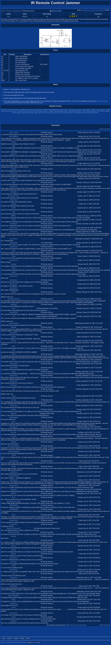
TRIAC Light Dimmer (98, 109)
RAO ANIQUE (13, 136)
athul (13, 146)
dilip (13, 359)
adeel (13, 565)
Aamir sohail (13, 132)
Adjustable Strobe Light (29, 112)
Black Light (63, 109)
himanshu (13, 385)
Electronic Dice (56, 112)
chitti (13, 219)
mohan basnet (13, 323)
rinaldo (13, 409)
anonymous (14, 178)
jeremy (13, 546)
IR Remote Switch (67, 112)
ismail (14, 455)
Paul (13, 497)
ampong (13, 264)
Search (25, 642)
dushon (13, 536)
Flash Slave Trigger (103, 111)
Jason (14, 354)
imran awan (13, 367)
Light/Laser (17, 11)
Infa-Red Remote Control (26, 111)
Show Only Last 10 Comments (76, 625)
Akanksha (13, 489)
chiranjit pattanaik (14, 299)
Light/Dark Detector (74, 111)
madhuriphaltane (13, 451)
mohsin (13, 292)
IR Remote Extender (92, 112)
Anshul (13, 400)
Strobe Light (16, 112)
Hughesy (14, 493)
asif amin (14, 561)
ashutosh (13, 304)
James (13, 617)
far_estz (13, 432)
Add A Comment (104, 129)
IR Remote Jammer (41, 111)
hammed (13, 413)
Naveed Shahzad (13, 532)
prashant (14, 621)
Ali (13, 316)
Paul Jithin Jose (13, 196)
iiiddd (13, 208)
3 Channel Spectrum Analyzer (10, 109)
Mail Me (18, 642)
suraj (13, 421)
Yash (13, 250)
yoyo (13, 396)
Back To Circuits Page (8, 642)
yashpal (13, 204)
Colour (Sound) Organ (89, 111)
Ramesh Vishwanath (13, 528)
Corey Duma (13, 461)
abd (13, 212)
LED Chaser (72, 109)
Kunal (13, 515)
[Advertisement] (95, 67)
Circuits (9, 11)
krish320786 (14, 312)
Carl (8, 16)
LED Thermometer (44, 112)
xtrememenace (13, 476)
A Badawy (13, 192)
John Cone (13, 173)
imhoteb (13, 327)
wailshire (13, 154)
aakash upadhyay (13, 446)
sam (13, 308)
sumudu (13, 442)
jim (14, 389)
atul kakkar (13, 586)
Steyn (14, 599)
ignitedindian (13, 417)
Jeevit (14, 607)
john (13, 540)
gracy (13, 371)
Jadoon (13, 336)
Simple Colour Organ (84, 109)
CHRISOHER (13, 505)
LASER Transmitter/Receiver (57, 111)
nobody (13, 142)
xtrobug (13, 169)
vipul (13, 182)
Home (3, 11)
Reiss (13, 256)
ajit (14, 350)
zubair (14, 272)
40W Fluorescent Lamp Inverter (31, 109)
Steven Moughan (13, 595)
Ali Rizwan (13, 223)
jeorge (14, 466)
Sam (13, 150)
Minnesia (13, 163)
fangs (13, 591)
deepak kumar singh (13, 501)
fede (13, 346)
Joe (13, 573)
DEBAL (13, 215)
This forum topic (102, 101)
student (13, 340)
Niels (13, 268)
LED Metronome (79, 112)
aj (13, 158)
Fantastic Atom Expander (50, 109)
